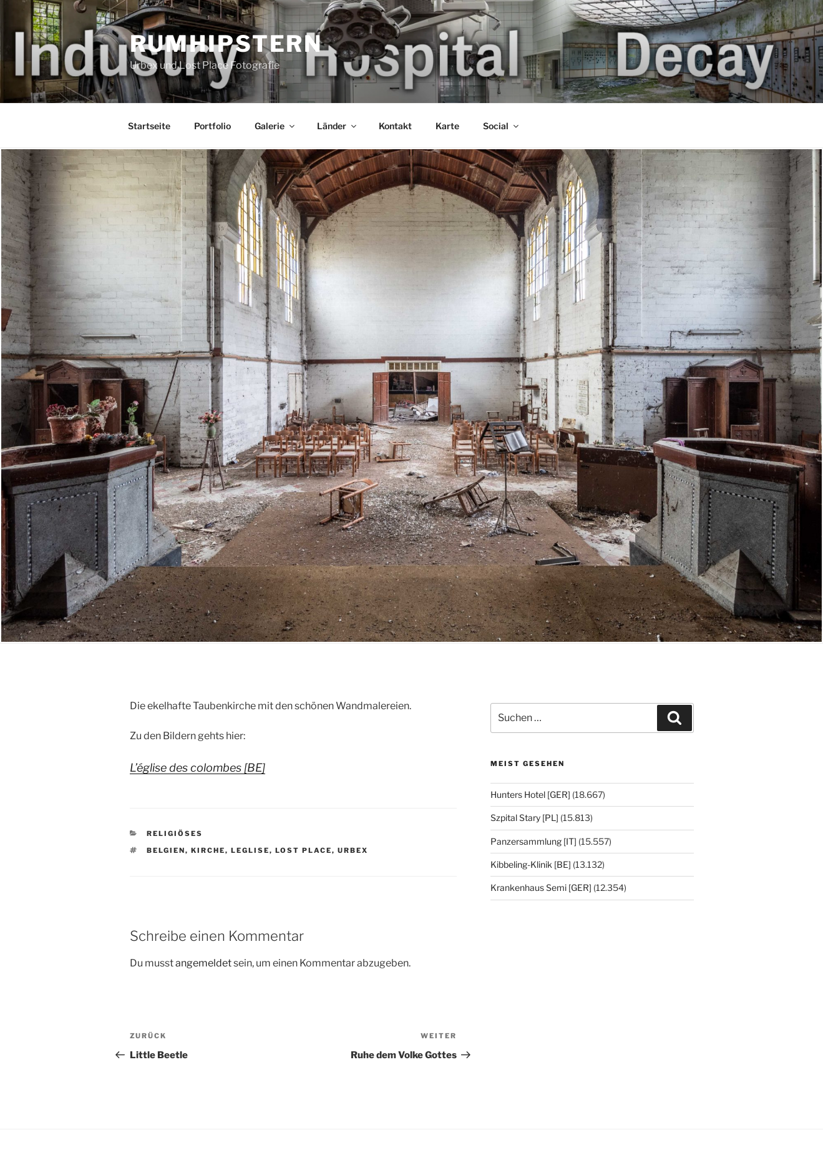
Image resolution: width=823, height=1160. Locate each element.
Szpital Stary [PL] (524, 817)
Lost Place (303, 850)
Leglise (250, 850)
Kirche (208, 850)
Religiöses (175, 833)
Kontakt (395, 125)
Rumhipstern (226, 43)
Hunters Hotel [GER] (530, 794)
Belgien (166, 850)
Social (501, 125)
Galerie (275, 125)
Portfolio (212, 125)
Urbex (353, 850)
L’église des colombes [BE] (197, 767)
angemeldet (203, 963)
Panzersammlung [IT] (533, 841)
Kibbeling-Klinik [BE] (530, 864)
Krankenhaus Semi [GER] (541, 887)
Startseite (149, 125)
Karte (447, 125)
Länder (337, 125)
